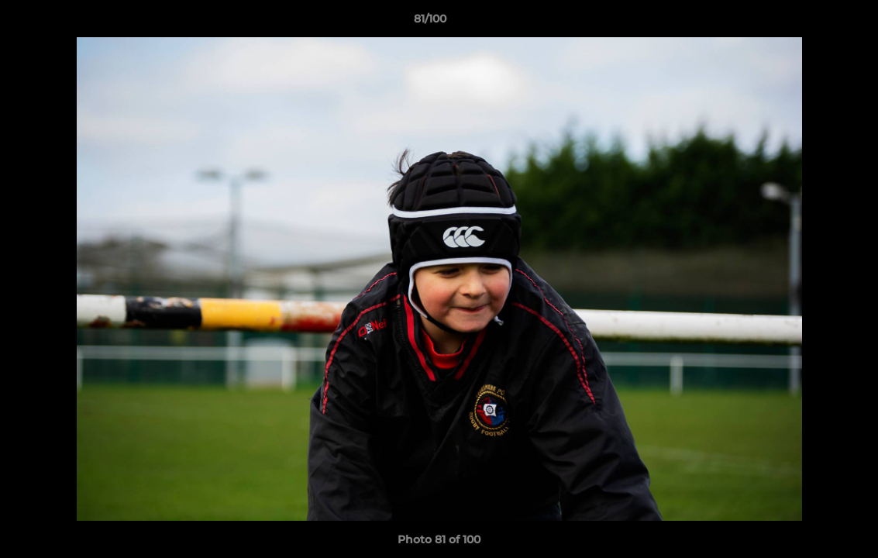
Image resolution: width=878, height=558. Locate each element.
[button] (813, 22)
